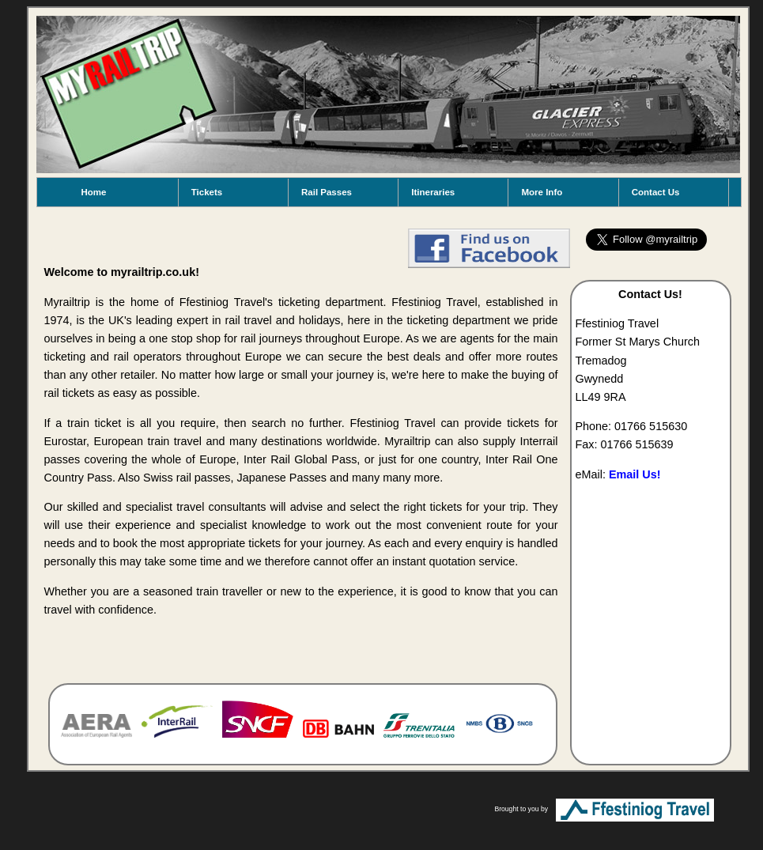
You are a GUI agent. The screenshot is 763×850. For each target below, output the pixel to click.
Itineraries (433, 192)
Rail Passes (326, 192)
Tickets (206, 192)
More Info (541, 192)
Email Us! (635, 474)
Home (94, 192)
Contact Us (656, 192)
